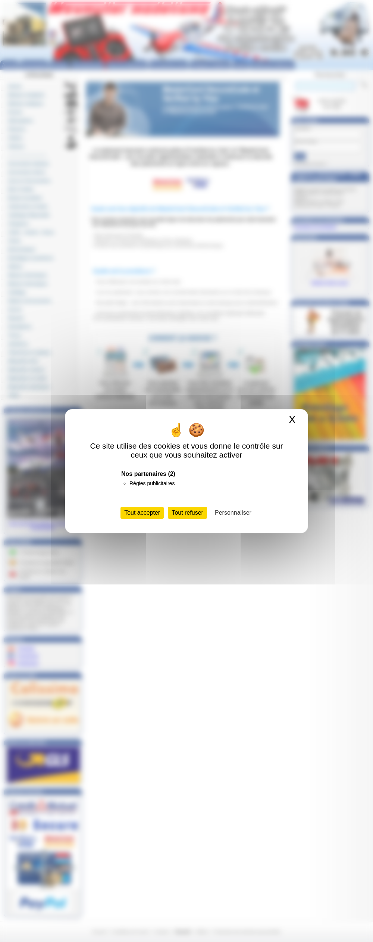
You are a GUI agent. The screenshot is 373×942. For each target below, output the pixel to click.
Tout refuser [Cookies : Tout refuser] (187, 512)
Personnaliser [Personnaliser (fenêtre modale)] (233, 512)
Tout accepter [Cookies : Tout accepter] (142, 512)
